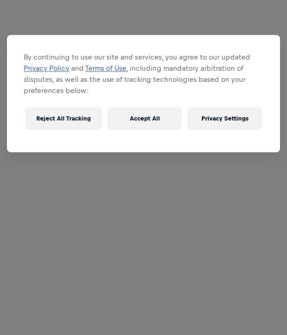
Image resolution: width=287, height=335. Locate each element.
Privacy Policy (46, 68)
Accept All (145, 118)
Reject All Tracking (63, 118)
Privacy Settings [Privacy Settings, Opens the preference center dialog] (224, 118)
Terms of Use (106, 68)
